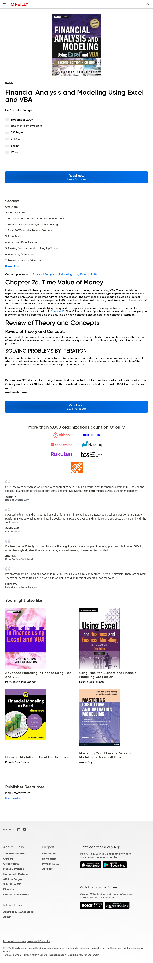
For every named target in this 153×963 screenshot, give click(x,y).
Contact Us (49, 853)
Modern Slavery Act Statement (83, 954)
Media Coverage (13, 869)
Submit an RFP (12, 884)
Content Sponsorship (16, 894)
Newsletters (49, 858)
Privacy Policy (50, 863)
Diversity (8, 889)
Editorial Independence (51, 954)
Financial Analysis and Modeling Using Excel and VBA (65, 274)
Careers (8, 858)
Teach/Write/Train (14, 853)
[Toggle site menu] (4, 4)
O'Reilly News (11, 863)
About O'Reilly (13, 847)
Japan (7, 917)
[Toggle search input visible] (149, 4)
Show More (12, 266)
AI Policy (47, 869)
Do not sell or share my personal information (26, 941)
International (13, 905)
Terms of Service (12, 954)
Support (48, 847)
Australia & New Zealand (18, 912)
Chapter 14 (57, 311)
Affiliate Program (13, 879)
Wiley (14, 152)
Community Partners (15, 874)
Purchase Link (13, 798)
